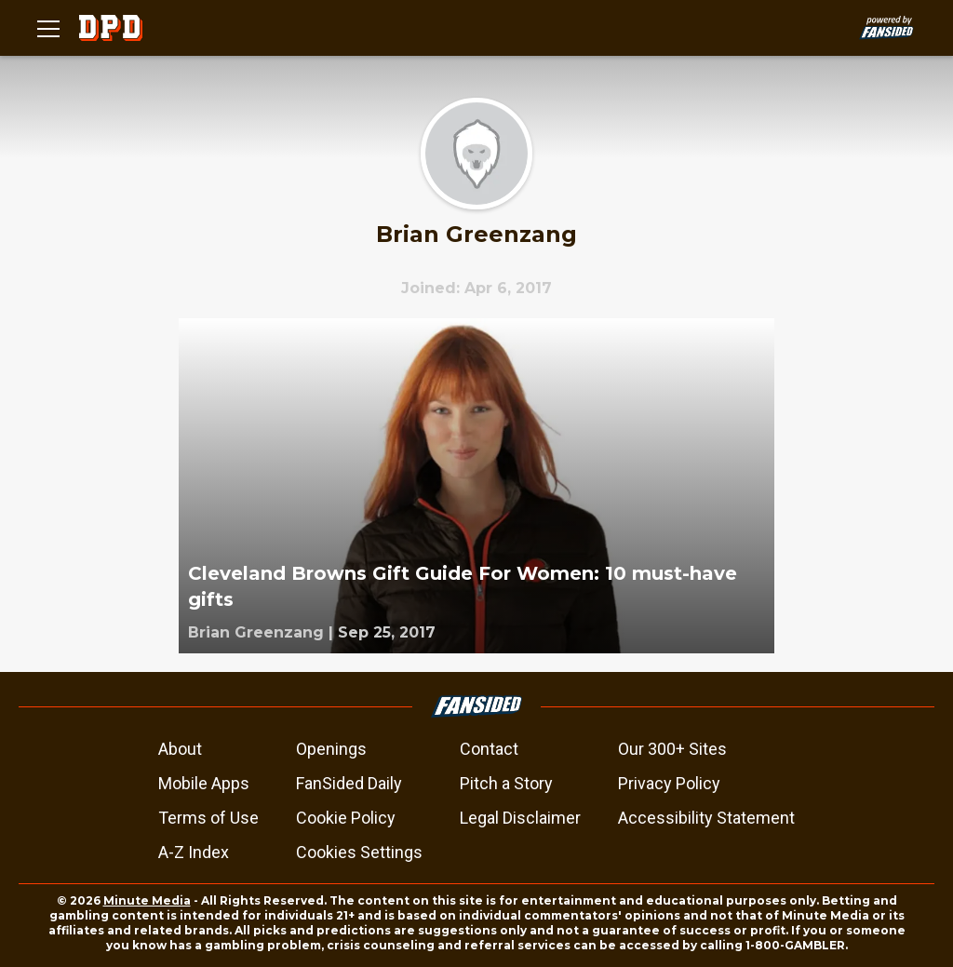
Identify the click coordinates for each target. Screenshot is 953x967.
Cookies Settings (359, 852)
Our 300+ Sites (672, 749)
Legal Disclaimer (520, 817)
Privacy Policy (669, 783)
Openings (331, 749)
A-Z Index (193, 852)
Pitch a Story (506, 783)
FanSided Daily (349, 783)
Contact (489, 749)
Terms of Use (208, 817)
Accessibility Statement (706, 817)
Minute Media (147, 900)
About (180, 749)
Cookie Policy (346, 817)
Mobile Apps (203, 783)
